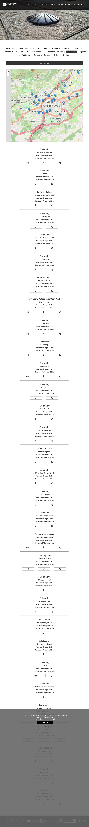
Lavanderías (71, 52)
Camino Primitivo (41, 4)
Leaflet (81, 141)
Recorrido (81, 4)
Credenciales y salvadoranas (29, 48)
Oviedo (52, 4)
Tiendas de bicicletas (55, 52)
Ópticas (66, 55)
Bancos (37, 55)
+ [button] (8, 71)
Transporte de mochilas (14, 52)
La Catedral (61, 4)
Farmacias (65, 48)
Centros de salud (51, 48)
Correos (47, 55)
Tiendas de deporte (34, 52)
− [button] (8, 74)
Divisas (56, 55)
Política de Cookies (36, 719)
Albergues (10, 48)
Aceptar (45, 722)
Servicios (71, 4)
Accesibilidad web (53, 719)
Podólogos (26, 55)
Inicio (30, 4)
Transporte (78, 48)
